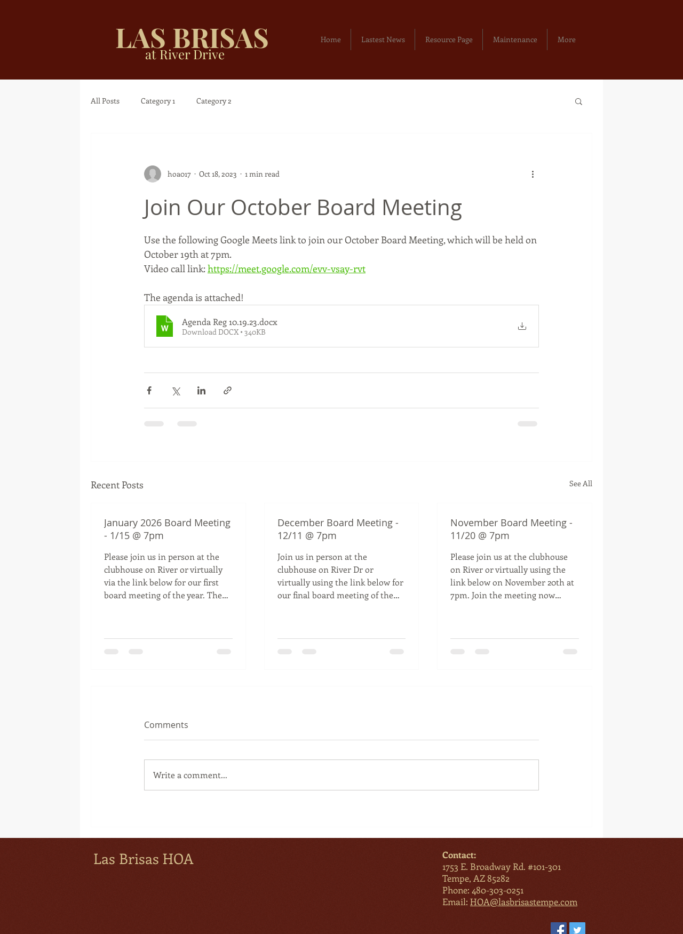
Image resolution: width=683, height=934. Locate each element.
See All (580, 483)
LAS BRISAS (192, 37)
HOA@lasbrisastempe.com (523, 901)
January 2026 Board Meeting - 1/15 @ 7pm (167, 529)
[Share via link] (228, 390)
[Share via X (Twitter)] (175, 390)
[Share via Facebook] (149, 390)
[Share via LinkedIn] (201, 390)
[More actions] (532, 174)
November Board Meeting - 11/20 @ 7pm (511, 529)
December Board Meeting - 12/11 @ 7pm (338, 529)
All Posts (105, 101)
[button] (579, 101)
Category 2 (214, 101)
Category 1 (158, 101)
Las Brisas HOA (143, 858)
